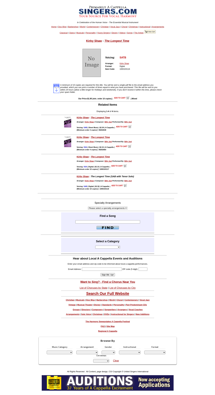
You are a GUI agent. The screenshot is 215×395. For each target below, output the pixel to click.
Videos (122, 33)
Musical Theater (84, 305)
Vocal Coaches (136, 309)
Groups (76, 309)
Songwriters (110, 309)
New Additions (142, 314)
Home (53, 27)
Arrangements (158, 27)
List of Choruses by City (123, 288)
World (82, 27)
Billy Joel (108, 122)
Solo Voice (86, 314)
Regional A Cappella (107, 331)
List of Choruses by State (94, 288)
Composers (97, 309)
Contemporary (93, 27)
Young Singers (103, 33)
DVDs (106, 314)
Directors (85, 309)
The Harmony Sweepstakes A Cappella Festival (107, 321)
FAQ (103, 326)
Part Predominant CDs (136, 305)
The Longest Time (117, 40)
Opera (72, 33)
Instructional (144, 27)
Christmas (133, 27)
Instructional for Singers (122, 314)
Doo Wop (62, 27)
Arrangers (122, 309)
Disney (115, 33)
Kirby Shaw (94, 40)
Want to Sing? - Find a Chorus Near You (107, 281)
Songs (129, 33)
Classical (64, 33)
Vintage (72, 305)
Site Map (110, 326)
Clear (116, 360)
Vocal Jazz (115, 27)
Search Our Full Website (107, 293)
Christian (105, 27)
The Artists (138, 33)
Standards (107, 305)
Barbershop (73, 27)
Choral (124, 27)
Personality (90, 33)
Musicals (80, 33)
